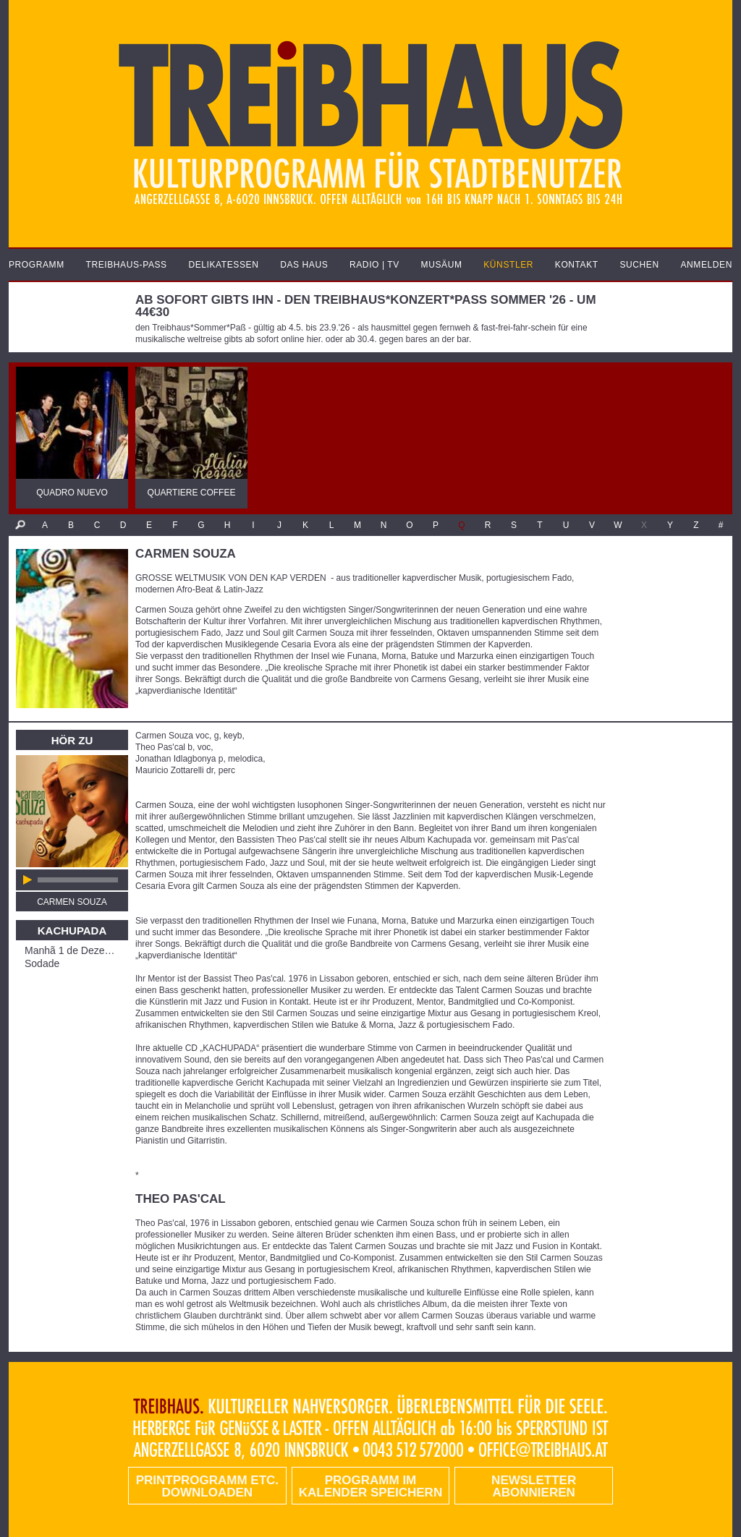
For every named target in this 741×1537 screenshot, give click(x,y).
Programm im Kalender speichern (370, 1486)
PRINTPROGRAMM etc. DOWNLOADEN (207, 1486)
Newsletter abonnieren (533, 1486)
